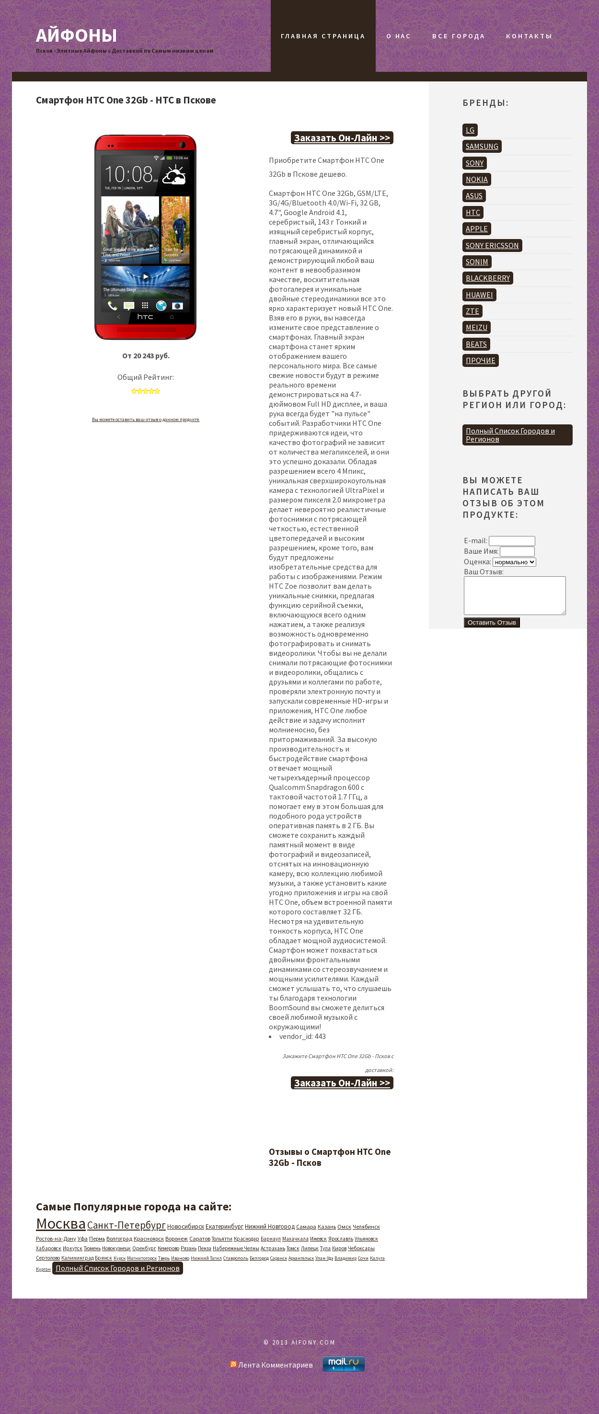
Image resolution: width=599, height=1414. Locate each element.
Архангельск (301, 1258)
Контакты (529, 36)
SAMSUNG (482, 146)
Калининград (77, 1257)
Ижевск (318, 1238)
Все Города (458, 36)
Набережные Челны (236, 1248)
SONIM (477, 261)
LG (470, 130)
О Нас (399, 36)
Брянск (103, 1257)
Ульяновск (366, 1238)
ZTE (472, 311)
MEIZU (476, 327)
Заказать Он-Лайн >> (342, 137)
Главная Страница (323, 36)
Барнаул (271, 1238)
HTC (473, 212)
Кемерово (168, 1248)
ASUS (474, 195)
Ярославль (340, 1238)
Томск (293, 1248)
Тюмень (92, 1248)
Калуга (377, 1258)
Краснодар (246, 1238)
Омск (344, 1226)
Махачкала (295, 1238)
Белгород (259, 1258)
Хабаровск (48, 1248)
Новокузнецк (116, 1248)
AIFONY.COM (313, 1342)
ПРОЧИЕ (480, 360)
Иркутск (72, 1248)
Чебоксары (361, 1248)
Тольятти (222, 1238)
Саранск (278, 1258)
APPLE (477, 228)
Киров (339, 1248)
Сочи (363, 1258)
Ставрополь (235, 1258)
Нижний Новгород (270, 1226)
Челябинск (366, 1226)
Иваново (180, 1258)
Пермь (97, 1238)
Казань (327, 1226)
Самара (306, 1226)
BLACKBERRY (488, 278)
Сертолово (48, 1257)
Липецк (310, 1248)
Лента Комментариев (271, 1364)
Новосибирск (185, 1226)
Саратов (199, 1238)
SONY (475, 163)
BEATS (476, 344)
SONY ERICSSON (492, 245)
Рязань (188, 1248)
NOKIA (477, 179)
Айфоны (76, 35)
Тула (325, 1248)
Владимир (345, 1258)
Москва (61, 1223)
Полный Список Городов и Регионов (118, 1268)
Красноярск (149, 1238)
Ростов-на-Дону (56, 1238)
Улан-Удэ (324, 1258)
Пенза (204, 1248)
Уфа (83, 1238)
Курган (43, 1269)
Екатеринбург (224, 1226)
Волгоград (119, 1238)
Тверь (164, 1258)
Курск (120, 1258)
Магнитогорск (142, 1258)
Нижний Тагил (206, 1258)
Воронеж (176, 1238)
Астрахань (273, 1248)
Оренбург (144, 1248)
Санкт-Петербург (126, 1225)
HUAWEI (479, 294)
